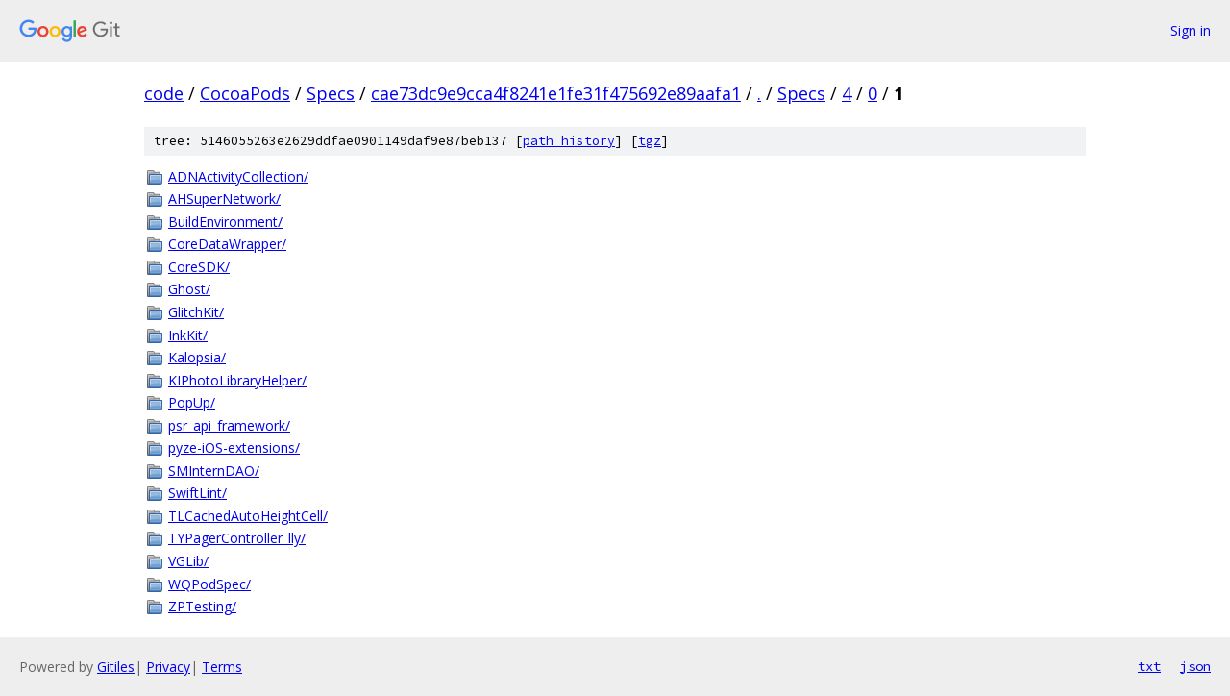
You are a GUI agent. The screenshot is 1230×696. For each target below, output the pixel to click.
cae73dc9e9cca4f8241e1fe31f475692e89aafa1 (556, 93)
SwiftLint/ (197, 493)
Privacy (168, 667)
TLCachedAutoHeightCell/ (248, 516)
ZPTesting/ (202, 606)
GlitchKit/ (196, 312)
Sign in (1190, 30)
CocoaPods (245, 93)
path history (569, 141)
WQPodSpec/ (209, 584)
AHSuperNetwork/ (224, 198)
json (1195, 666)
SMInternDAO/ (213, 470)
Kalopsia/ (197, 357)
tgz (649, 141)
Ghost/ (189, 289)
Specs (331, 93)
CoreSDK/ (199, 267)
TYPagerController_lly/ (237, 538)
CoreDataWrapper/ (227, 244)
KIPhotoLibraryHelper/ (237, 380)
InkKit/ (188, 335)
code (164, 93)
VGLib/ (188, 561)
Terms (222, 667)
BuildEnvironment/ (225, 221)
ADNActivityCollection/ (238, 176)
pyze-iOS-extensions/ (234, 447)
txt (1149, 666)
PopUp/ (191, 402)
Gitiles (116, 667)
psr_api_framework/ (229, 425)
